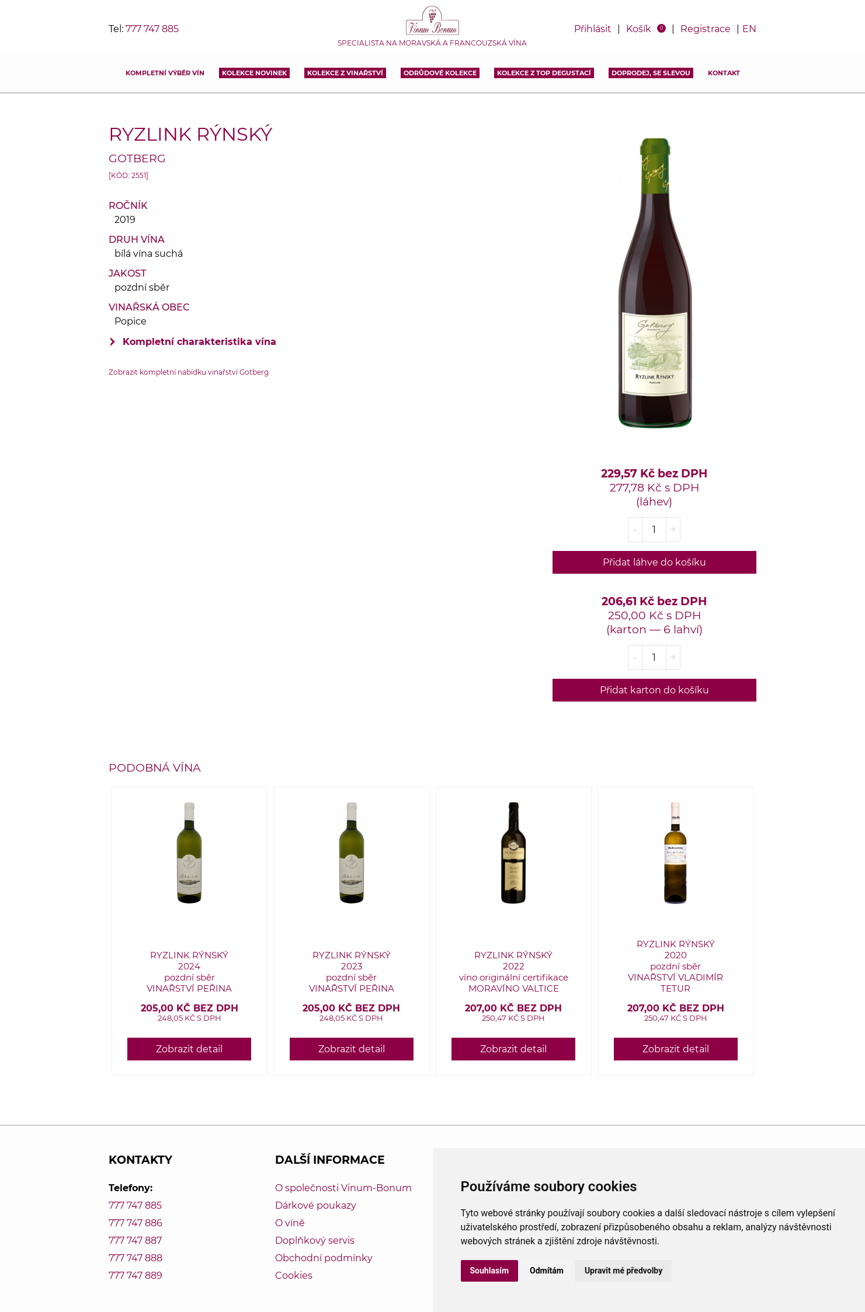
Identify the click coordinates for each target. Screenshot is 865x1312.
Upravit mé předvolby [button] (623, 1270)
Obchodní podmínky (324, 1258)
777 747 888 (135, 1258)
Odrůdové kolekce (440, 73)
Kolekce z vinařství (345, 73)
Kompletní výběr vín (165, 73)
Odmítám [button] (547, 1270)
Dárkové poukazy (315, 1205)
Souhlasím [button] (489, 1270)
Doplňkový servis (315, 1240)
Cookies (293, 1275)
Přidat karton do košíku (654, 690)
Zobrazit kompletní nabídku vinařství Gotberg (189, 372)
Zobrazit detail (189, 1049)
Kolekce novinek (254, 73)
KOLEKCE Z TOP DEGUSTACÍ (544, 73)
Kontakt (724, 73)
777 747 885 (152, 28)
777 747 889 (135, 1275)
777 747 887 (135, 1240)
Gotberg (137, 158)
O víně (290, 1223)
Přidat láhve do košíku (654, 562)
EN (749, 28)
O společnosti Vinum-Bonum (343, 1188)
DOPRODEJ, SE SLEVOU (651, 73)
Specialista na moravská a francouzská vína (432, 43)
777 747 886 (135, 1223)
